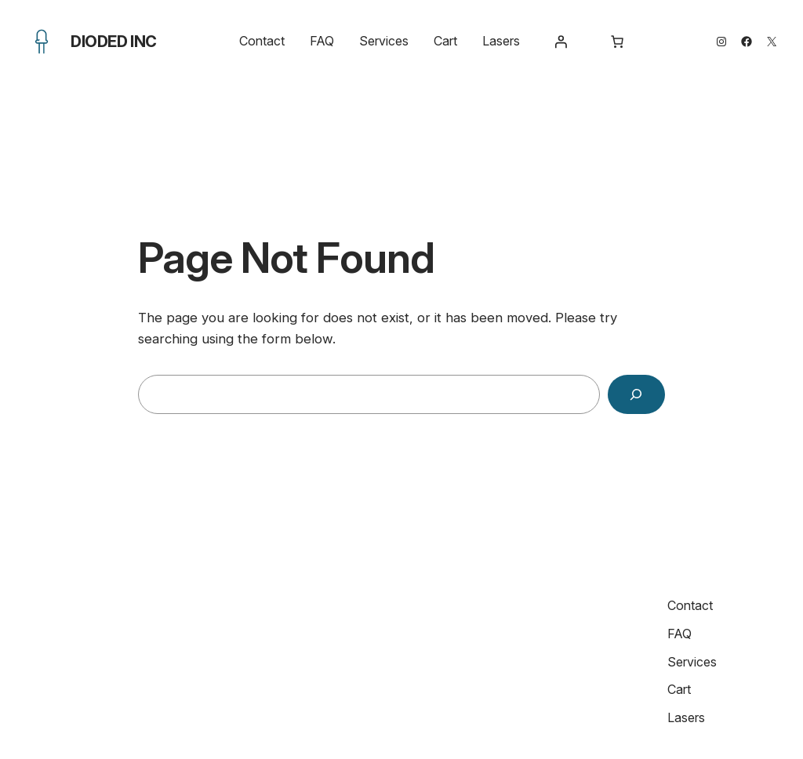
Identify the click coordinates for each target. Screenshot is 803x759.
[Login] (560, 41)
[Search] (636, 395)
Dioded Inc (114, 41)
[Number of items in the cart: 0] (617, 41)
